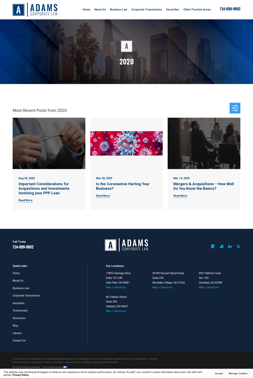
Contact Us (19, 340)
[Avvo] (221, 246)
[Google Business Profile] (213, 246)
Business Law (21, 288)
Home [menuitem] (86, 9)
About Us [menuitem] (100, 9)
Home (16, 273)
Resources (19, 318)
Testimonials (20, 310)
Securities (19, 303)
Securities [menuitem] (172, 9)
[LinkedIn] (230, 246)
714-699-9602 (230, 9)
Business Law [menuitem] (118, 9)
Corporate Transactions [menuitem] (146, 9)
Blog (15, 325)
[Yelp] (238, 246)
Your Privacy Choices (55, 367)
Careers (17, 333)
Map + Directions (116, 287)
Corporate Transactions (26, 295)
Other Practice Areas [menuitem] (197, 9)
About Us (18, 280)
